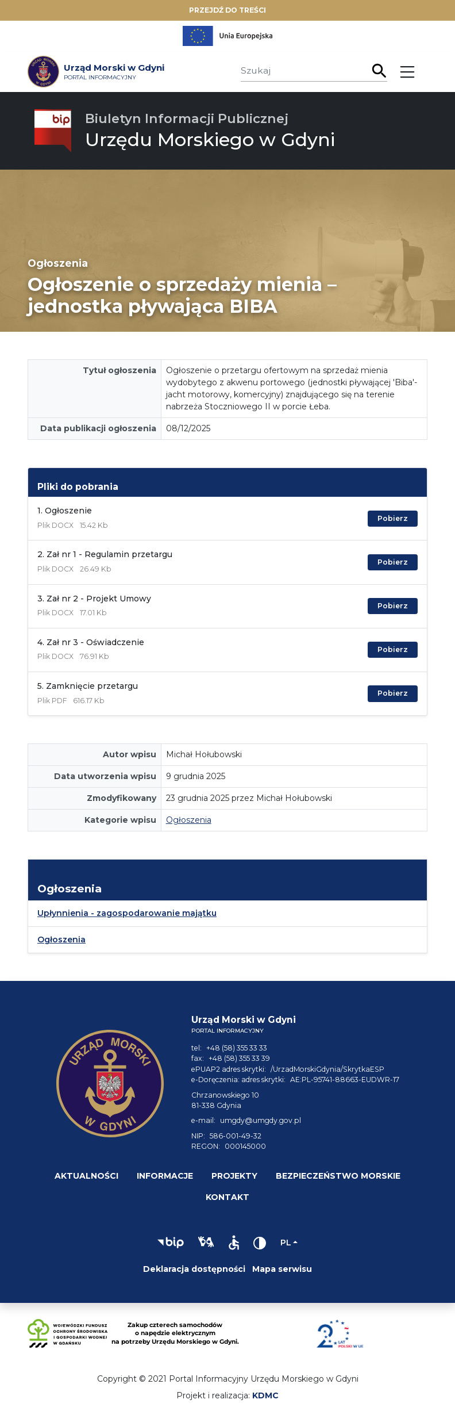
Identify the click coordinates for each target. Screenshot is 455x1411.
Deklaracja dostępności (194, 1269)
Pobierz (392, 518)
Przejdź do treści (227, 10)
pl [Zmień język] (285, 1242)
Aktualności (86, 1176)
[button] (170, 1242)
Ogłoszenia (188, 820)
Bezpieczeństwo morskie (338, 1176)
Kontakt (227, 1197)
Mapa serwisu (282, 1269)
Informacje (165, 1176)
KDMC (265, 1395)
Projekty (234, 1176)
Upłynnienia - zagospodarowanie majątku (127, 913)
